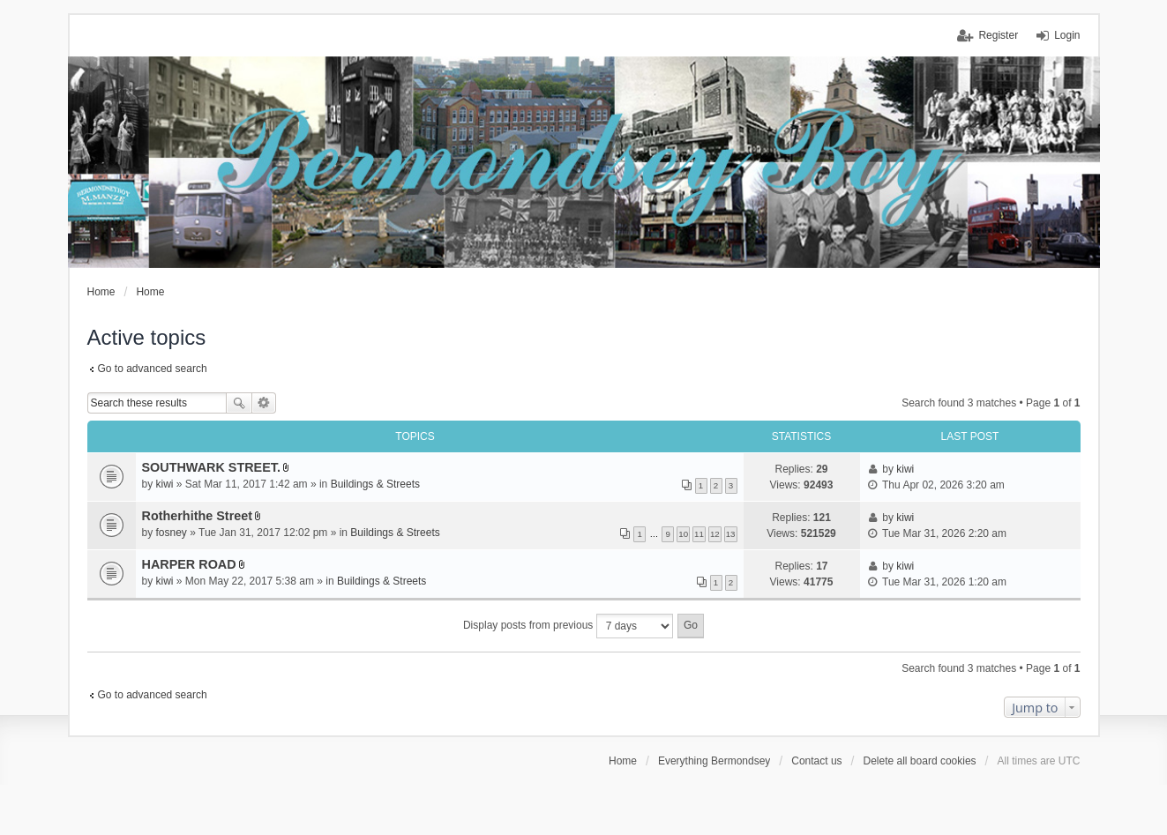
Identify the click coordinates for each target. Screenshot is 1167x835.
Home (623, 761)
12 (715, 534)
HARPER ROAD (189, 564)
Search (239, 403)
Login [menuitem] (1067, 35)
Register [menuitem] (998, 35)
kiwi (165, 484)
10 (683, 534)
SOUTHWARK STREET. (211, 467)
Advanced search (264, 403)
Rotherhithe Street (197, 516)
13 (731, 534)
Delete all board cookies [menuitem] (920, 761)
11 (699, 534)
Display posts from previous (568, 626)
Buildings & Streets (375, 484)
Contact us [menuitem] (816, 761)
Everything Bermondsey (714, 761)
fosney (171, 532)
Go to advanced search (152, 368)
